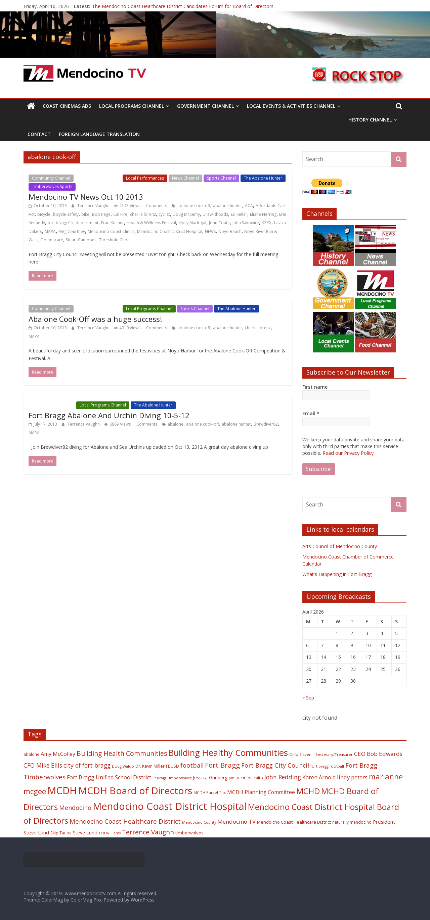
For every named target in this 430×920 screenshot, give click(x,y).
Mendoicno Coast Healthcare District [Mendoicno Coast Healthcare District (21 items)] (294, 822)
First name (315, 387)
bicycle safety (66, 214)
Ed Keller (239, 214)
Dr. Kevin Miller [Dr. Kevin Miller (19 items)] (150, 766)
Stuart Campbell (81, 240)
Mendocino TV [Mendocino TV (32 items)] (236, 821)
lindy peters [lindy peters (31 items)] (352, 777)
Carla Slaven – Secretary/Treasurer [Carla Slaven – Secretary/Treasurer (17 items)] (321, 754)
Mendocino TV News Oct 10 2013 (86, 197)
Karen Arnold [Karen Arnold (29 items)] (319, 777)
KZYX (266, 223)
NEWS (210, 231)
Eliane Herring (263, 214)
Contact (39, 134)
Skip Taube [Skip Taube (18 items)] (61, 832)
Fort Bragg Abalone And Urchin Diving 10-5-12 (109, 415)
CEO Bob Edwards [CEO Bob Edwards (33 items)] (378, 754)
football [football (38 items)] (192, 765)
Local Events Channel (98, 178)
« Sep (308, 697)
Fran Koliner (112, 223)
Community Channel (51, 178)
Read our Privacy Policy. (348, 453)
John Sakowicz (245, 223)
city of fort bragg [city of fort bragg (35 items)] (87, 765)
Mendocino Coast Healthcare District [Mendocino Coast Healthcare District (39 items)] (125, 821)
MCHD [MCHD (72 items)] (308, 790)
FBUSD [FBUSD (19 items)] (172, 766)
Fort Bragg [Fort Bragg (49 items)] (222, 765)
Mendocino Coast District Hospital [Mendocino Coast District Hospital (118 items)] (170, 806)
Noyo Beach (230, 231)
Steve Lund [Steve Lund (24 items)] (85, 832)
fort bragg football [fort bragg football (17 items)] (327, 766)
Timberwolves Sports (52, 186)
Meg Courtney (71, 231)
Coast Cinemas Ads (67, 106)
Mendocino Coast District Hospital (169, 231)
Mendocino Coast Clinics (111, 231)
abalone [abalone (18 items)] (31, 754)
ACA (249, 205)
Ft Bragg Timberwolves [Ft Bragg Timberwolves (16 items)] (172, 778)
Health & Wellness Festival (151, 223)
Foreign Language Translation (99, 134)
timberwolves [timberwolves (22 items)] (189, 833)
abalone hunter (227, 205)
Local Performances (145, 178)
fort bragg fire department (73, 223)
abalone (175, 424)
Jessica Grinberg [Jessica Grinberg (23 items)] (210, 777)
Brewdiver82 (266, 424)
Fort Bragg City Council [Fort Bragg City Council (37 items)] (275, 765)
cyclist (164, 214)
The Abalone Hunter (263, 178)
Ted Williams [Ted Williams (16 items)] (110, 833)
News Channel (185, 178)
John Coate (219, 223)
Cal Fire (120, 214)
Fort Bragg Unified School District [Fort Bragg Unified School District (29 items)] (109, 777)
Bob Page (101, 214)
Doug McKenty (186, 214)
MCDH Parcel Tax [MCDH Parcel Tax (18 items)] (210, 792)
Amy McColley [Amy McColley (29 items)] (58, 754)
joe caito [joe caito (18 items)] (255, 777)
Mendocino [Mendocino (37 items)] (75, 808)
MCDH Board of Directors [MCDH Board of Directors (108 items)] (135, 790)
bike (85, 214)
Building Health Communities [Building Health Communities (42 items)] (122, 753)
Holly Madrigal (192, 223)
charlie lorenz (143, 214)
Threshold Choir (114, 240)
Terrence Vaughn (94, 205)
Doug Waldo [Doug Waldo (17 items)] (123, 766)
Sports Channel (221, 178)
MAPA (50, 231)
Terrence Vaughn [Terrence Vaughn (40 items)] (148, 832)
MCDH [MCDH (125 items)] (62, 790)
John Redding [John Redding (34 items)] (282, 777)
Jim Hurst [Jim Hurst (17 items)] (237, 777)
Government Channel (205, 106)
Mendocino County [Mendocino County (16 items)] (199, 822)
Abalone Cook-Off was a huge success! (95, 319)
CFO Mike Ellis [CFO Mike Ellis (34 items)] (43, 765)
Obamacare (51, 240)
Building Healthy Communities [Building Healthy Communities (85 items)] (228, 753)
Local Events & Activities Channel (291, 106)
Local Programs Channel (131, 106)
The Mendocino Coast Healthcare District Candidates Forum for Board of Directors (182, 6)
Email (310, 413)
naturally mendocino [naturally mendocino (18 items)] (352, 822)
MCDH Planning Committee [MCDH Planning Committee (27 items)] (261, 792)
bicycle (43, 214)
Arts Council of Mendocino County (339, 546)
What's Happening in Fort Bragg (337, 574)
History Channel (370, 119)
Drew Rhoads (215, 214)
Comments (156, 205)
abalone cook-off (193, 205)
